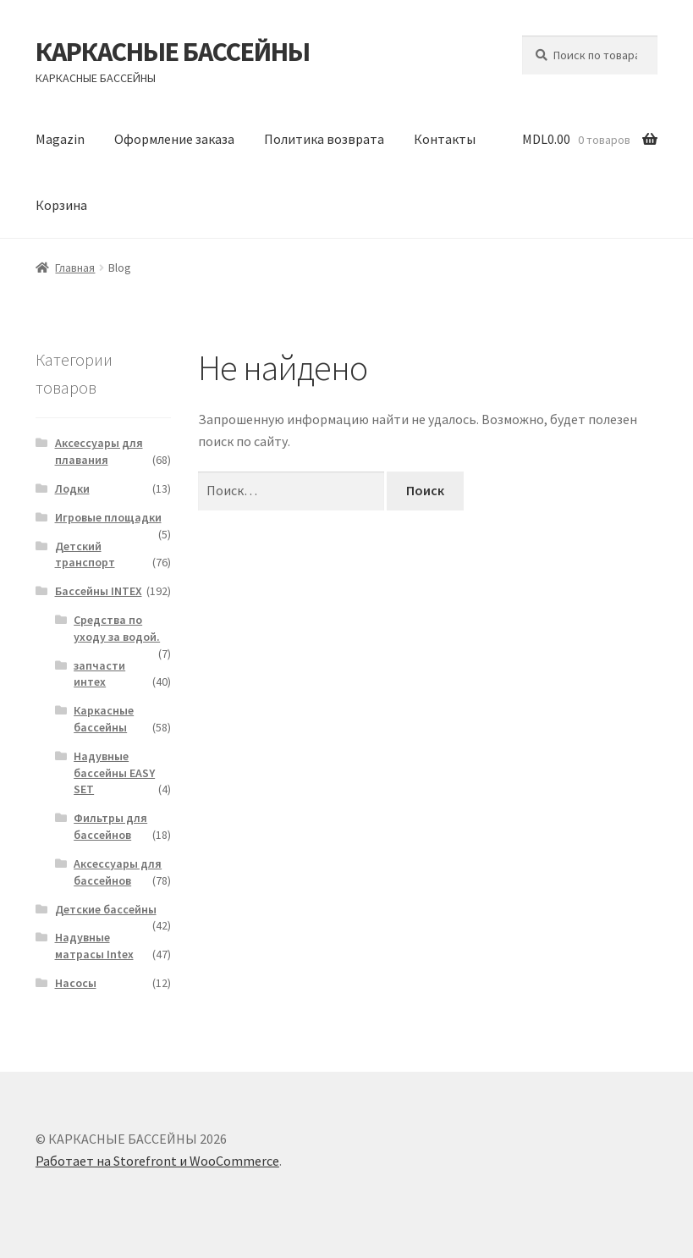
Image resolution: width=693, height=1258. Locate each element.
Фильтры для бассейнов (110, 826)
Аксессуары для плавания (99, 451)
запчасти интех (99, 674)
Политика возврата (324, 138)
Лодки (72, 488)
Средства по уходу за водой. (117, 628)
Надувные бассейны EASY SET (114, 772)
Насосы (75, 982)
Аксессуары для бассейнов (118, 872)
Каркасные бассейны (104, 719)
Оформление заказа (174, 138)
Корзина (61, 204)
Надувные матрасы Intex (94, 946)
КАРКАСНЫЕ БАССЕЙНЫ (173, 52)
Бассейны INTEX (98, 591)
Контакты (445, 138)
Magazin (60, 138)
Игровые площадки (108, 517)
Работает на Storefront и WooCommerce (157, 1160)
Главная (75, 267)
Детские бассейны (106, 909)
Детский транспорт (85, 554)
